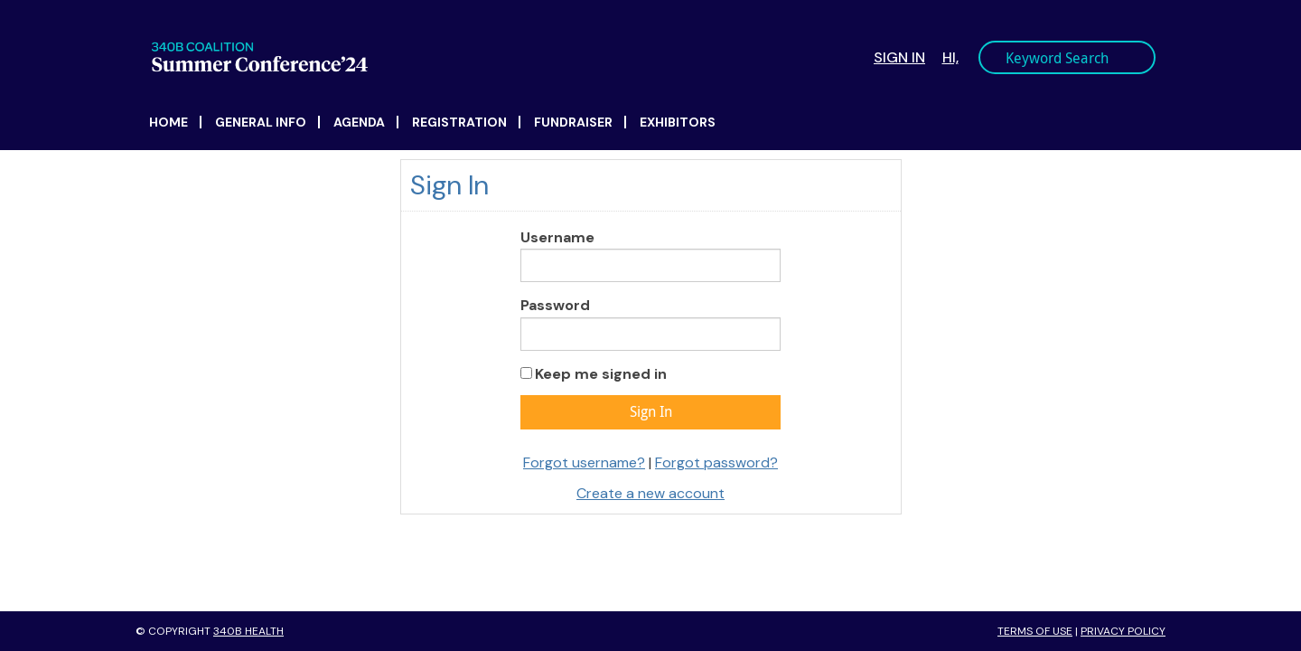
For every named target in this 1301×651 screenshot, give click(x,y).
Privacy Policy (1123, 631)
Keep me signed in (601, 373)
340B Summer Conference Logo (407, 57)
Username (557, 237)
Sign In (899, 57)
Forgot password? (716, 462)
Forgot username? (584, 462)
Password (555, 305)
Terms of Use (1034, 631)
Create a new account (650, 493)
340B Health (248, 631)
